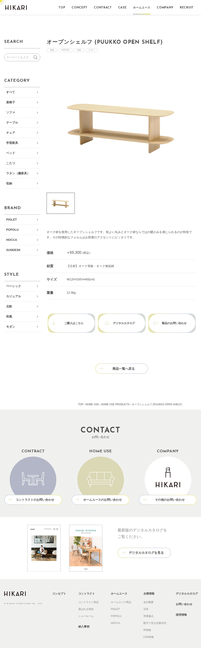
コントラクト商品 (88, 591)
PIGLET (11, 219)
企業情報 (148, 583)
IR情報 (147, 619)
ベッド (10, 153)
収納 (9, 183)
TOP (80, 394)
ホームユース (119, 583)
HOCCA (11, 239)
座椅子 (10, 102)
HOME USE (92, 394)
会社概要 (148, 591)
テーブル (12, 122)
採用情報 (181, 604)
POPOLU (12, 229)
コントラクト (86, 583)
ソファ (10, 112)
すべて (10, 92)
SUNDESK (13, 250)
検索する (36, 57)
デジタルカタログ (187, 583)
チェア (10, 132)
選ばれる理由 (86, 598)
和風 (9, 316)
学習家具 (12, 143)
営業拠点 (148, 605)
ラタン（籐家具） (18, 173)
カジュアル (13, 296)
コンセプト (59, 583)
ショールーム (86, 605)
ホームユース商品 (121, 591)
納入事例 (83, 616)
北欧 (9, 306)
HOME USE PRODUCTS (115, 394)
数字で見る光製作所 (154, 612)
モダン (10, 326)
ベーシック (13, 286)
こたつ (10, 163)
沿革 (145, 598)
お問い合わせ (184, 593)
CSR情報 (148, 626)
